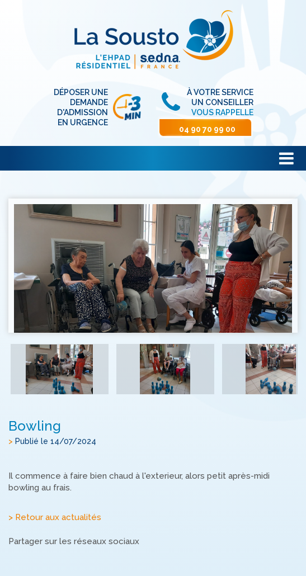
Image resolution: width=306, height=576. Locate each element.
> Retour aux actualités (54, 517)
